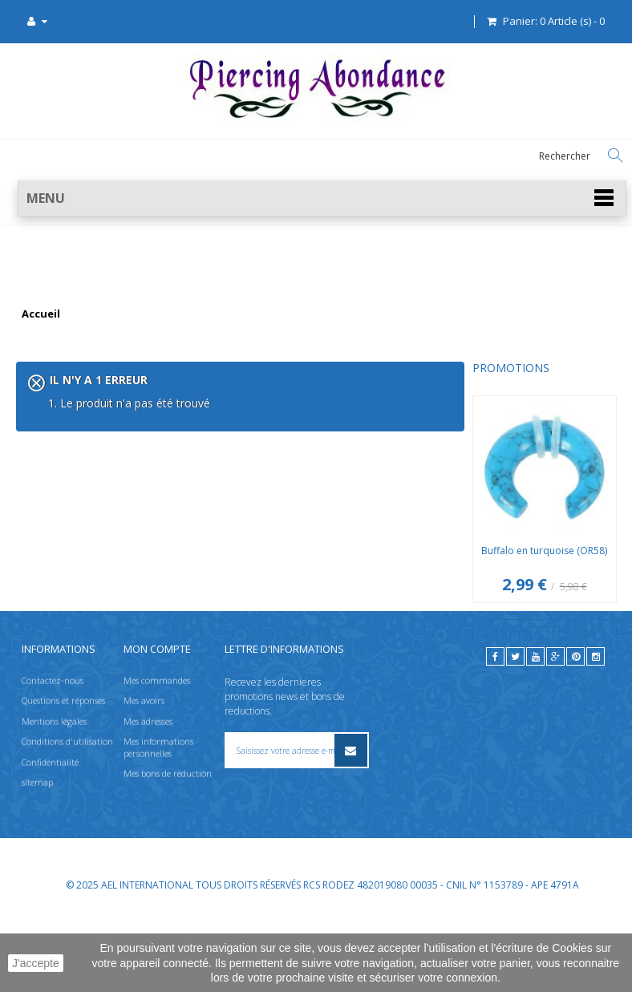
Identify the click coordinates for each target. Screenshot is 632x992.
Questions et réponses (63, 781)
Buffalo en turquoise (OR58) (88, 550)
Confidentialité (50, 842)
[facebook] (495, 736)
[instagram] (595, 736)
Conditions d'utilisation (67, 822)
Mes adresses (148, 802)
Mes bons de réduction (168, 854)
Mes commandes (157, 761)
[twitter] (515, 736)
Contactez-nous (52, 761)
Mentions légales (54, 802)
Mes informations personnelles (158, 828)
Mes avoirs (144, 781)
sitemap (37, 862)
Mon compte (157, 729)
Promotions (54, 367)
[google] (555, 736)
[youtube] (535, 736)
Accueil (41, 314)
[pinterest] (575, 736)
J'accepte (35, 963)
